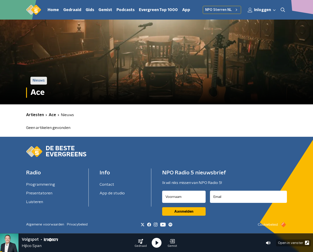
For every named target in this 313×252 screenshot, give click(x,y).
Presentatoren (39, 193)
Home (53, 10)
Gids (90, 10)
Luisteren (34, 202)
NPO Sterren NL (222, 10)
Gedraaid (72, 10)
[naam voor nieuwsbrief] (184, 197)
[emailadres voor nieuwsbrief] (248, 197)
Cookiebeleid (268, 224)
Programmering (40, 185)
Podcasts (126, 10)
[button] (141, 243)
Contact (107, 185)
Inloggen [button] (262, 10)
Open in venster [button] (293, 243)
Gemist (105, 10)
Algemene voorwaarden (45, 224)
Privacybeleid (77, 224)
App (186, 10)
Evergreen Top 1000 (158, 10)
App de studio (112, 193)
